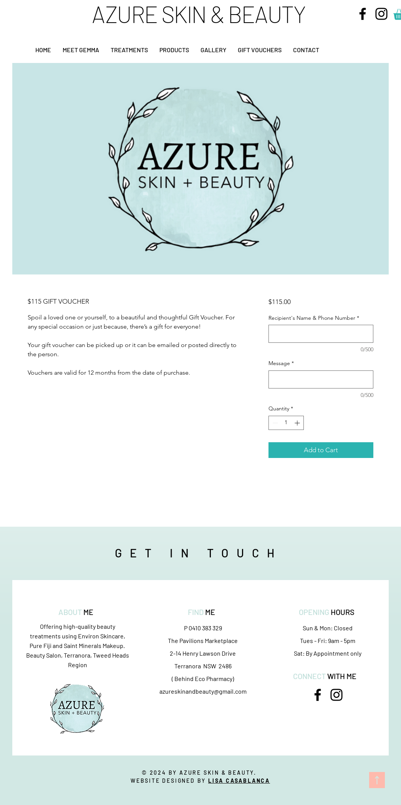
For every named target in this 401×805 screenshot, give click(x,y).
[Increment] (298, 423)
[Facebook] (363, 14)
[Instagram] (381, 14)
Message (281, 363)
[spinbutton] (286, 423)
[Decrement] (274, 423)
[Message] (321, 379)
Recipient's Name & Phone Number (313, 317)
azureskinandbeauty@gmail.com (203, 691)
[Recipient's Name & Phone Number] (321, 333)
